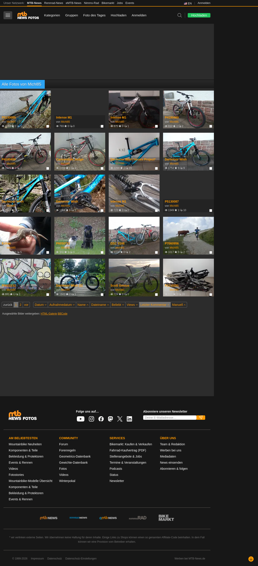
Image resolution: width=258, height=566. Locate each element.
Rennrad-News (53, 3)
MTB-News (34, 3)
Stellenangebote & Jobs (126, 456)
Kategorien (52, 15)
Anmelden (204, 3)
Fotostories (16, 475)
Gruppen (71, 15)
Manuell (179, 304)
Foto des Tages (94, 15)
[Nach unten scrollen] (251, 559)
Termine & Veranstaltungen (128, 462)
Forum (63, 444)
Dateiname (100, 304)
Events (130, 3)
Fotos (63, 468)
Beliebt (118, 304)
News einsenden (171, 462)
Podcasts (116, 468)
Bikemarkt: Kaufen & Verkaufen (131, 444)
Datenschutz (54, 558)
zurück (7, 304)
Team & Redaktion (172, 444)
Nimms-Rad (91, 3)
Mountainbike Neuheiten (25, 444)
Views (132, 304)
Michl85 (11, 121)
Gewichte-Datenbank (73, 462)
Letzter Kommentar (155, 304)
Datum (40, 304)
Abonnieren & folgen (174, 468)
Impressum (37, 558)
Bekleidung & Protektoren (26, 456)
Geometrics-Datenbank (75, 456)
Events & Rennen (21, 462)
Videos (13, 468)
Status (114, 475)
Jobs (120, 3)
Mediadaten (168, 456)
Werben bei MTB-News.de (190, 558)
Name (82, 304)
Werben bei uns (170, 450)
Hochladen (119, 15)
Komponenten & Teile (23, 450)
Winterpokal (67, 481)
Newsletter (117, 481)
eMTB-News (73, 3)
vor (26, 304)
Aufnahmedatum (62, 304)
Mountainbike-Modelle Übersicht (30, 481)
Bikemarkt (107, 3)
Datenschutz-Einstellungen (81, 558)
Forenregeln (67, 450)
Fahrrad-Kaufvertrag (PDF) (128, 450)
